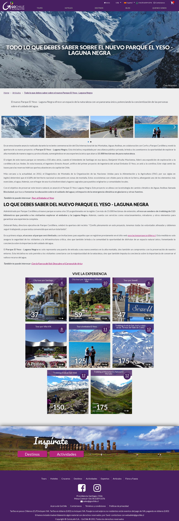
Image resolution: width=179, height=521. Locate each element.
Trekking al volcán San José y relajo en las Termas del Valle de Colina (130, 326)
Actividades (66, 453)
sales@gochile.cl (89, 500)
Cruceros (65, 477)
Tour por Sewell (130, 279)
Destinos (99, 8)
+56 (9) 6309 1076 (144, 2)
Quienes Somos (160, 8)
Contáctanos (160, 2)
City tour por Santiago (43, 279)
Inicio (108, 2)
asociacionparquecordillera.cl (142, 234)
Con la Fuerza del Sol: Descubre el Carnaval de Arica (56, 262)
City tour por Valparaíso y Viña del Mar (87, 279)
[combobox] (116, 2)
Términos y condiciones (95, 505)
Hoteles (69, 8)
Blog (128, 8)
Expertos (105, 477)
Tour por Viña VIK (43, 326)
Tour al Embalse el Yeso (42, 197)
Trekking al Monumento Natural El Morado (108, 372)
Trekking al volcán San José (65, 372)
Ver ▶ (61, 317)
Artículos (117, 477)
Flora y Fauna (131, 477)
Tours (40, 8)
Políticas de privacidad (119, 505)
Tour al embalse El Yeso (87, 326)
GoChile (138, 435)
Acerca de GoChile (58, 505)
